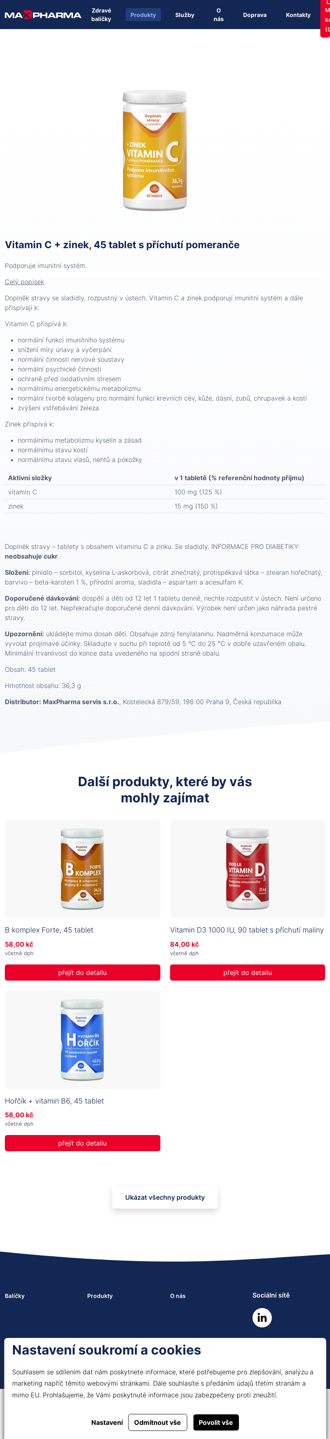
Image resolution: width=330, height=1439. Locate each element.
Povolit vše (216, 1422)
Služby (184, 14)
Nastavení (107, 1422)
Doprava (255, 14)
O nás (219, 14)
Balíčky (15, 1295)
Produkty (143, 14)
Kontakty (298, 14)
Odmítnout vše (157, 1422)
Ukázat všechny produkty (165, 1197)
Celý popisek (24, 282)
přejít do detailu (82, 972)
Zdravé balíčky (101, 14)
